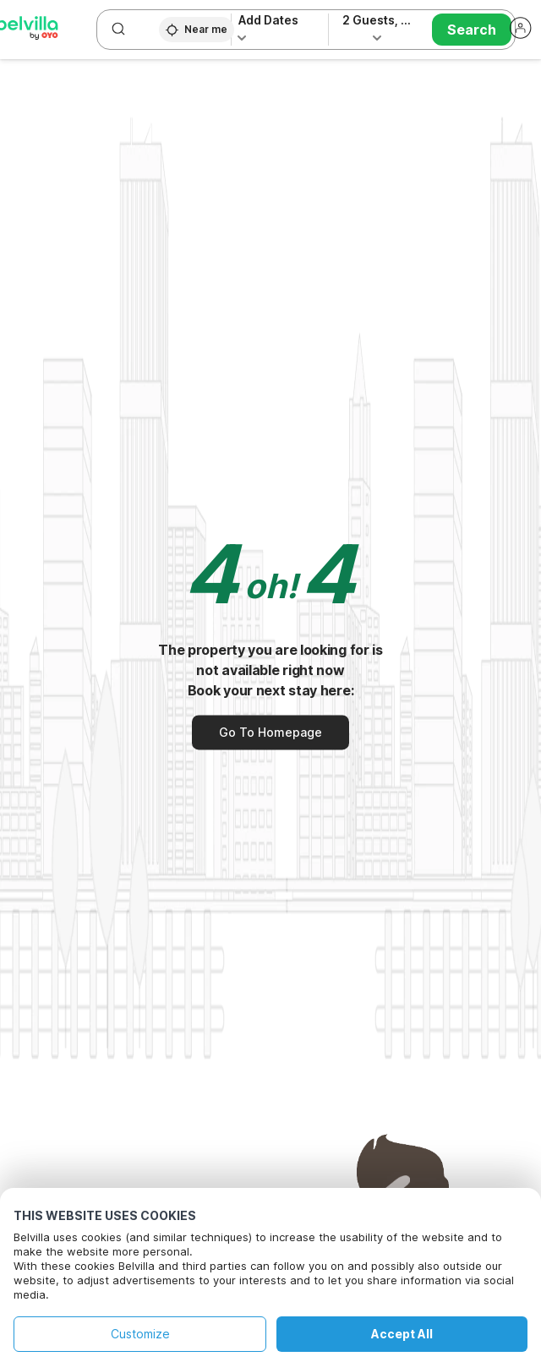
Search (471, 29)
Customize (140, 1334)
